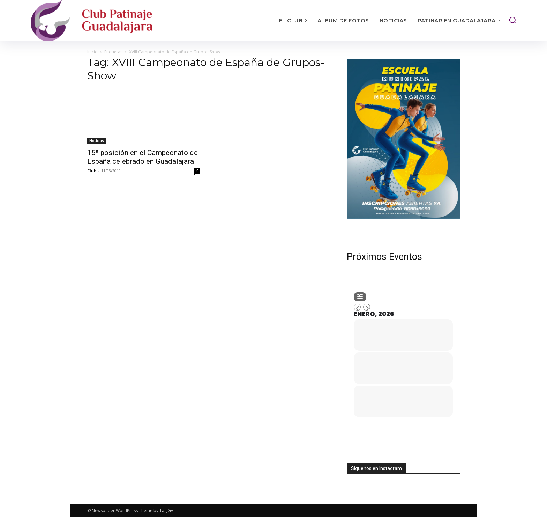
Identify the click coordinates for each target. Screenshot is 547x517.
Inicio (92, 52)
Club (91, 170)
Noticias (96, 140)
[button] (512, 20)
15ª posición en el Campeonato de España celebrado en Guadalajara (142, 157)
